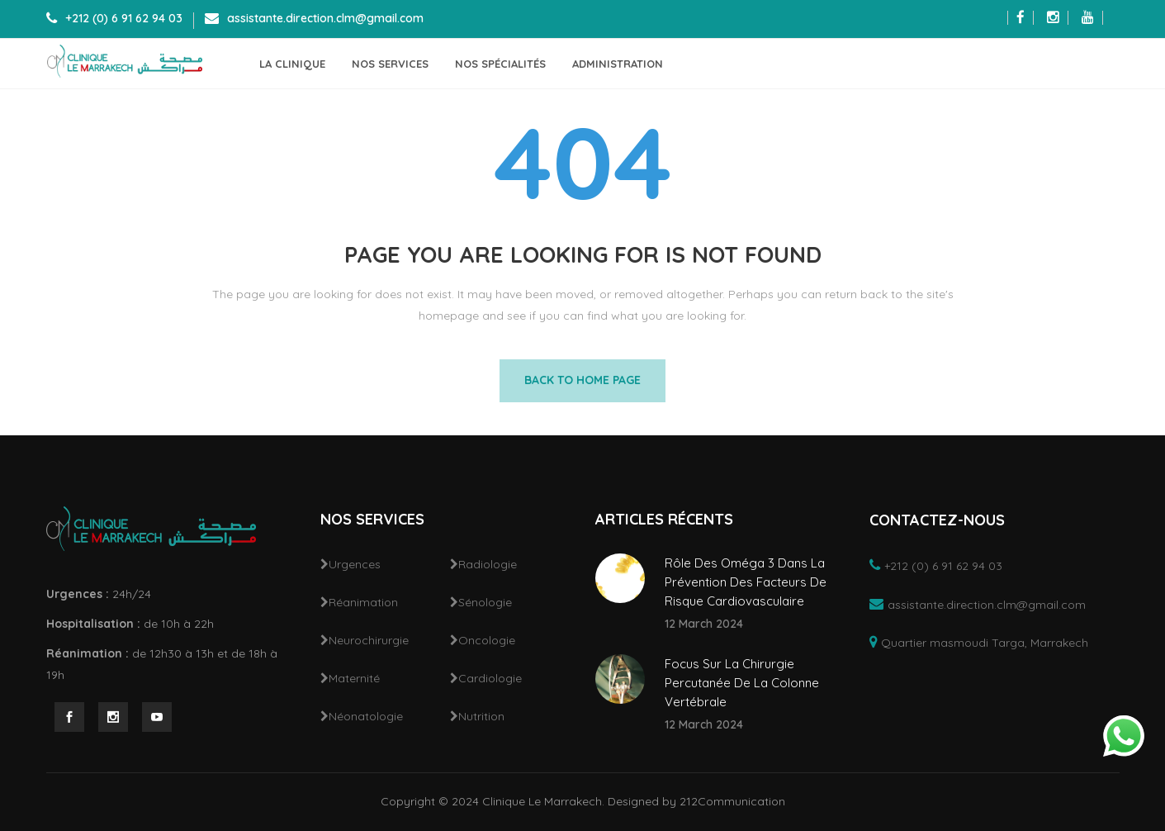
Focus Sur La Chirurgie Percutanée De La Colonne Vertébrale (742, 683)
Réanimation (363, 602)
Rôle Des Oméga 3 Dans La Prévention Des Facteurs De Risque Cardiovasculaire (745, 582)
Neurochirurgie (369, 640)
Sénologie (485, 602)
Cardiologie (490, 678)
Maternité (354, 678)
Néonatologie (366, 716)
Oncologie (486, 640)
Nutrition (481, 716)
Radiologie (487, 564)
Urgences (355, 564)
